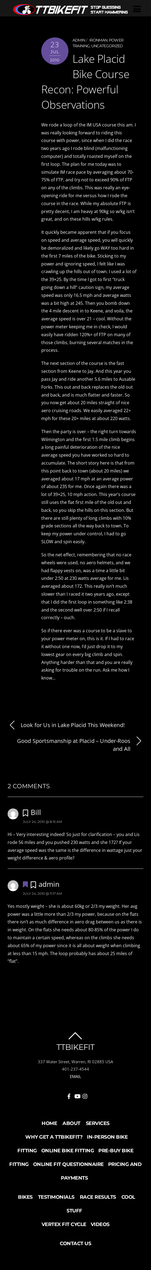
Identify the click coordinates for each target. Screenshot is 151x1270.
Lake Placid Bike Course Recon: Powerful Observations (85, 81)
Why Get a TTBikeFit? (54, 1137)
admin (79, 40)
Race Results (98, 1197)
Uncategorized (107, 46)
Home (49, 1123)
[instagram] (85, 1095)
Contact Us (75, 1244)
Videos (100, 1224)
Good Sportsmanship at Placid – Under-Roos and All (80, 744)
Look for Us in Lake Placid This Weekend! (66, 725)
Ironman (98, 40)
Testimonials (56, 1197)
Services (97, 1123)
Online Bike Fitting (67, 1151)
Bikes (25, 1197)
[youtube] (77, 1095)
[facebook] (69, 1095)
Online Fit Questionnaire (68, 1164)
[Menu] (137, 9)
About (71, 1123)
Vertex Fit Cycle (64, 1224)
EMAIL (75, 1076)
